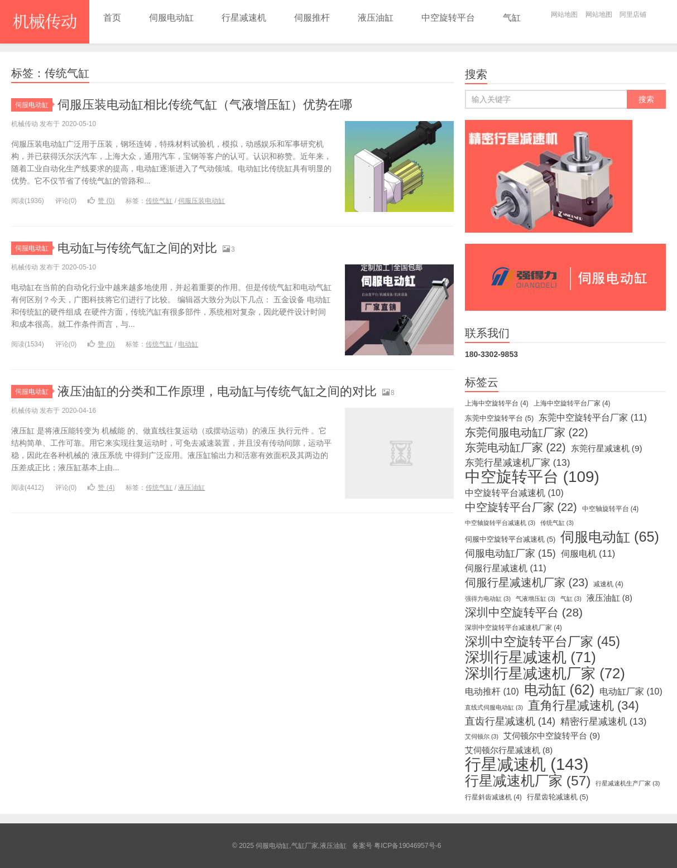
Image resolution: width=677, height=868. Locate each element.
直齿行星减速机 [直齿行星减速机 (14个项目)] (510, 721)
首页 (112, 17)
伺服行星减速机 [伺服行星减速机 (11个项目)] (505, 568)
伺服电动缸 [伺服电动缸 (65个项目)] (609, 536)
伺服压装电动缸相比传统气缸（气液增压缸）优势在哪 (204, 105)
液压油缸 (375, 17)
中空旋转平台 (448, 17)
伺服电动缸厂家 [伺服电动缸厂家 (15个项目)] (510, 553)
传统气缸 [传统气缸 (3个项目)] (557, 522)
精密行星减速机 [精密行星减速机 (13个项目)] (603, 721)
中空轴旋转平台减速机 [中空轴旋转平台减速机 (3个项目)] (500, 522)
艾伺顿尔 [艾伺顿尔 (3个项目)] (481, 736)
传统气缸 (159, 201)
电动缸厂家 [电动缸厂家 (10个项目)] (630, 691)
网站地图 (564, 14)
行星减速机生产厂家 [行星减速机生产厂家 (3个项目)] (628, 783)
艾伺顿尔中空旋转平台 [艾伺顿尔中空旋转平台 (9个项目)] (551, 735)
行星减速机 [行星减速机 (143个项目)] (527, 764)
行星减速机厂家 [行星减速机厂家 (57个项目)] (527, 781)
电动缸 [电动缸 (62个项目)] (559, 689)
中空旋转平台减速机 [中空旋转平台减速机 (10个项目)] (514, 493)
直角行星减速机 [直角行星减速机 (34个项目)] (583, 705)
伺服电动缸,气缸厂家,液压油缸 (44, 22)
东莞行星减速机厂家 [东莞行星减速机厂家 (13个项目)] (517, 462)
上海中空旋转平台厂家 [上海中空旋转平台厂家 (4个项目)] (572, 403)
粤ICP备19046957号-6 (407, 846)
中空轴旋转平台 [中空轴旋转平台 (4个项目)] (610, 509)
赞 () (101, 201)
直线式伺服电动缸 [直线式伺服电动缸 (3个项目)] (494, 707)
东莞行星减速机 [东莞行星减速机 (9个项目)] (606, 448)
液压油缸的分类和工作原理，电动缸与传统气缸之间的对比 (217, 391)
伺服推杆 (312, 17)
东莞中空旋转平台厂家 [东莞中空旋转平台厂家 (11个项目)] (593, 417)
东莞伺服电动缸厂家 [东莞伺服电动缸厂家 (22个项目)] (526, 432)
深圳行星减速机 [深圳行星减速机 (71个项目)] (530, 657)
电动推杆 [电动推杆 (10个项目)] (492, 691)
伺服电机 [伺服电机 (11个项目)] (588, 553)
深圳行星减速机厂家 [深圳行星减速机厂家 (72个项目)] (545, 673)
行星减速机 (244, 17)
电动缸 (188, 344)
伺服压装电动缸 (201, 201)
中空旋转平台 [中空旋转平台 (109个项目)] (532, 477)
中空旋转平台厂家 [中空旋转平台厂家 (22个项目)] (521, 507)
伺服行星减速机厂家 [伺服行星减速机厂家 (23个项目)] (526, 582)
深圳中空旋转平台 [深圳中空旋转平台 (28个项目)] (524, 612)
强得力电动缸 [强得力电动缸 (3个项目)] (488, 598)
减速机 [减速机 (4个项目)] (608, 584)
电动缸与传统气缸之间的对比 (137, 248)
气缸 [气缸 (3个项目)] (571, 598)
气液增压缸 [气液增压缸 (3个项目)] (535, 598)
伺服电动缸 (171, 17)
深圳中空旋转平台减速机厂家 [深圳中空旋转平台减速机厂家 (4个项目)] (513, 627)
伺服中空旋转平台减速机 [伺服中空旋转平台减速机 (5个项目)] (510, 539)
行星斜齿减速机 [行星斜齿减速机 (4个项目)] (493, 797)
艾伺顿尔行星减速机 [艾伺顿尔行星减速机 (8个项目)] (509, 750)
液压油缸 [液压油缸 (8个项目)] (609, 598)
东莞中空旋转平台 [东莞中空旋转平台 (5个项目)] (499, 418)
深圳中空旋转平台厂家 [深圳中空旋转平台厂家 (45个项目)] (542, 641)
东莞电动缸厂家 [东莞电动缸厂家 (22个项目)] (515, 447)
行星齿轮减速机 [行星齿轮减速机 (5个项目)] (557, 797)
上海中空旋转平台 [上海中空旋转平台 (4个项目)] (497, 403)
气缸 (512, 17)
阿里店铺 (633, 14)
